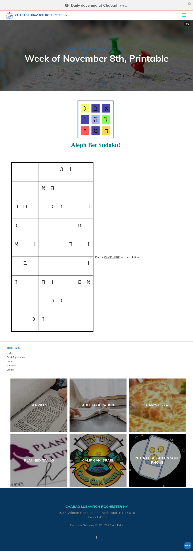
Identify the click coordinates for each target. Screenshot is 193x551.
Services (39, 405)
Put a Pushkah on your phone (157, 460)
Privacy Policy (116, 525)
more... (124, 5)
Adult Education (98, 405)
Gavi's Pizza (157, 405)
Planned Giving (39, 460)
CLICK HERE (112, 257)
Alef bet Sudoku (117, 48)
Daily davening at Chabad (94, 5)
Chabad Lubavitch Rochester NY (41, 15)
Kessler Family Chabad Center (84, 48)
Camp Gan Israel (98, 460)
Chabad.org (88, 525)
